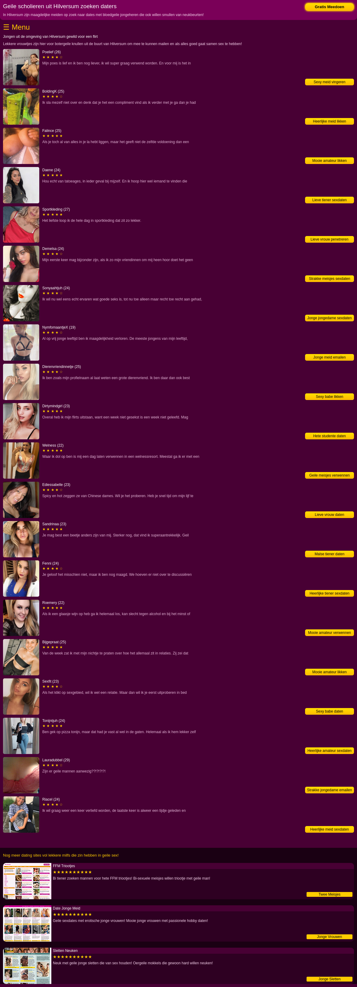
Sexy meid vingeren (329, 82)
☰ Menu (16, 27)
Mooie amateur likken (329, 161)
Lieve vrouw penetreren (329, 239)
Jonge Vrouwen (329, 937)
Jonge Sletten (329, 979)
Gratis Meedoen (329, 7)
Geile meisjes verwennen (329, 475)
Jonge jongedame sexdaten (329, 318)
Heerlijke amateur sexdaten (329, 751)
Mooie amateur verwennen (329, 633)
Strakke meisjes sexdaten (329, 279)
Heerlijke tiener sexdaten (329, 593)
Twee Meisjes (330, 894)
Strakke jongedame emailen (329, 790)
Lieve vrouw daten (329, 515)
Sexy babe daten (329, 711)
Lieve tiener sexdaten (329, 200)
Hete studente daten (329, 436)
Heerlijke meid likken (329, 121)
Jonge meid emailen (329, 357)
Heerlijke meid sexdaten (329, 829)
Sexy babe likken (329, 397)
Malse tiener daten (330, 554)
